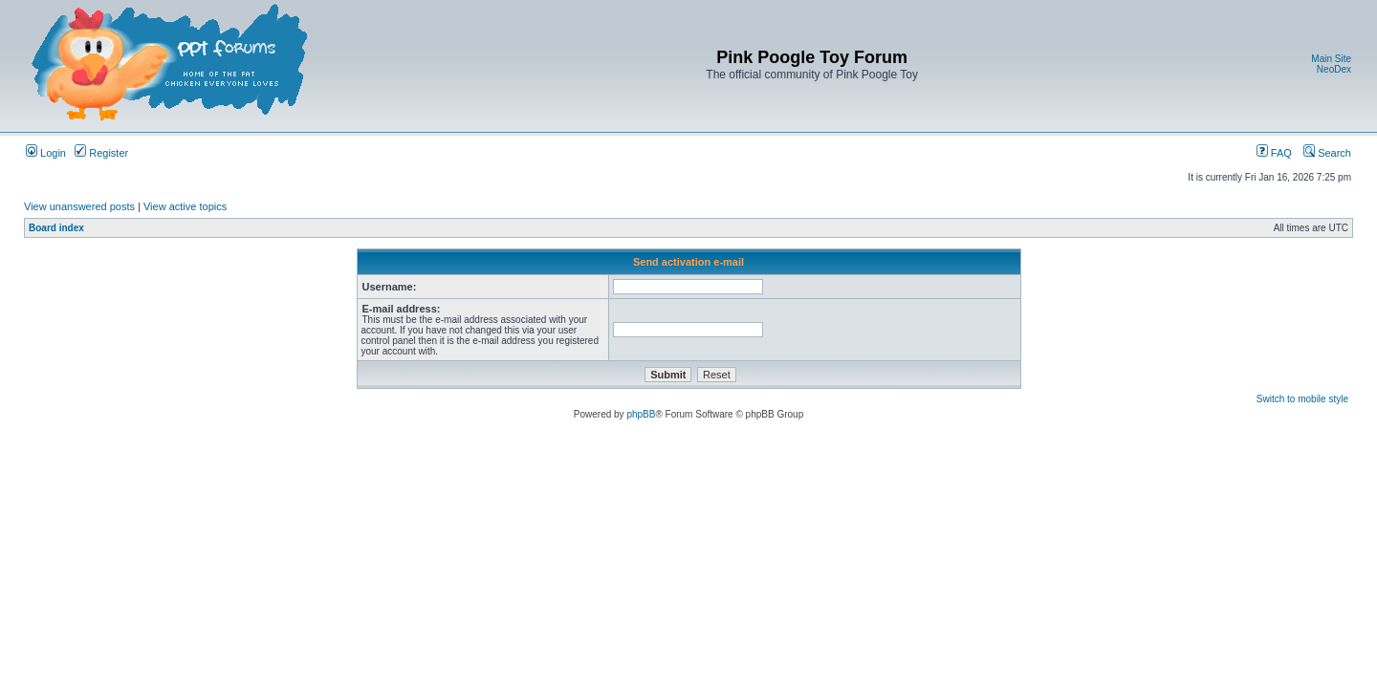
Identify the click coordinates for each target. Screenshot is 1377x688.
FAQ (1274, 153)
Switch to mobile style (1302, 399)
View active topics (185, 206)
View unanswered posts (79, 206)
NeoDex (1334, 69)
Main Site (1331, 59)
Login (46, 153)
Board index (56, 228)
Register (101, 153)
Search (1327, 153)
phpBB (640, 414)
